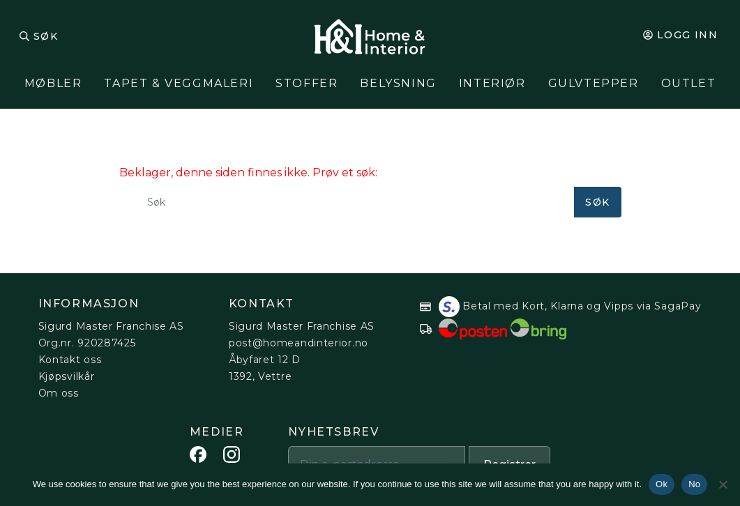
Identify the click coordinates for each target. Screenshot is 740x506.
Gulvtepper (593, 83)
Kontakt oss (70, 359)
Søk (45, 36)
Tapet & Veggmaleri (178, 83)
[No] (723, 484)
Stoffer (306, 83)
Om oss (58, 393)
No (694, 484)
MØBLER (53, 83)
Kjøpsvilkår (66, 376)
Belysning (398, 83)
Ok (661, 484)
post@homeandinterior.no (298, 343)
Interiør (492, 83)
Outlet (688, 83)
